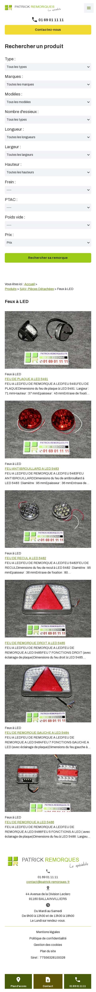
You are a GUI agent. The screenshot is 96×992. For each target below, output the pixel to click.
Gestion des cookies (48, 944)
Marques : (14, 76)
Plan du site (48, 951)
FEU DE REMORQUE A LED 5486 (29, 822)
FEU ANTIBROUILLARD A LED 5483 (32, 468)
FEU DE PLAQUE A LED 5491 (26, 379)
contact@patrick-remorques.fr (48, 882)
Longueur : (14, 129)
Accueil (29, 284)
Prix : (9, 234)
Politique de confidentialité (47, 938)
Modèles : (13, 94)
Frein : (10, 182)
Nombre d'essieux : (22, 111)
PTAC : (11, 199)
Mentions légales (48, 932)
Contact (48, 986)
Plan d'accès (18, 986)
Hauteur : (13, 164)
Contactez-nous (48, 29)
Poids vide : (15, 217)
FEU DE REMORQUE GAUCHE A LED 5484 (37, 732)
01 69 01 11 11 (51, 20)
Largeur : (13, 147)
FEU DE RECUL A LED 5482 (25, 558)
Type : (10, 59)
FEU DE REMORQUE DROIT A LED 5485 (35, 643)
